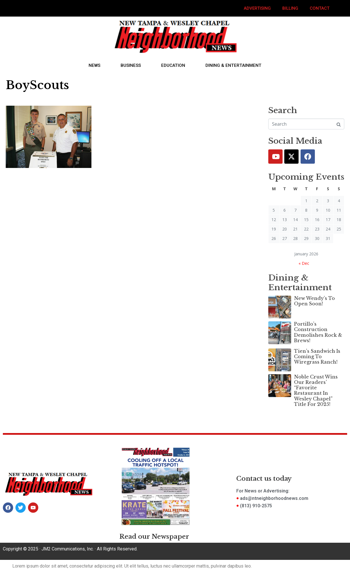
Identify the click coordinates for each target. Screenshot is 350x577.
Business (131, 65)
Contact (319, 8)
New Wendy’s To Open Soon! (314, 300)
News (94, 65)
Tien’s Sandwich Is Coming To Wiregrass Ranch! (317, 356)
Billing (290, 8)
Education (173, 65)
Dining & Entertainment (233, 65)
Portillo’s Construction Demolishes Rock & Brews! (318, 332)
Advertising (257, 8)
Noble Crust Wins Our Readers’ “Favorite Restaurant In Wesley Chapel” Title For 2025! (316, 390)
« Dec (304, 263)
